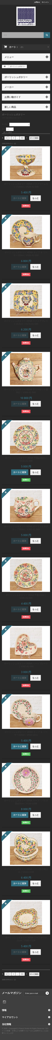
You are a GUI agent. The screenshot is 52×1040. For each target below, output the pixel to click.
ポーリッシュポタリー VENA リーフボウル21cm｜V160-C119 (26, 939)
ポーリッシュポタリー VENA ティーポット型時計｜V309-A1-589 (26, 391)
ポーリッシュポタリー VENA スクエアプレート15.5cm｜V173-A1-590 (26, 322)
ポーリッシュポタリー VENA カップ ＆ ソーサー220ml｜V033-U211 (26, 733)
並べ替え (5, 124)
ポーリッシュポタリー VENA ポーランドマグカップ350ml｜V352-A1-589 (26, 528)
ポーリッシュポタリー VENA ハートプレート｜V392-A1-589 (26, 665)
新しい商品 (10, 106)
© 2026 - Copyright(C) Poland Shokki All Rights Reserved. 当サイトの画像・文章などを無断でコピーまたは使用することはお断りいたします (25, 1030)
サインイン (45, 2)
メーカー (9, 87)
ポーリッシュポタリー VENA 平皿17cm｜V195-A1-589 (26, 596)
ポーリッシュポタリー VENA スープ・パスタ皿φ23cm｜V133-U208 (26, 802)
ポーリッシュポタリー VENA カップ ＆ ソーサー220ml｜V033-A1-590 (26, 254)
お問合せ (37, 2)
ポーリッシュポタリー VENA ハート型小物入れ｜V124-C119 (26, 870)
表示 (3, 129)
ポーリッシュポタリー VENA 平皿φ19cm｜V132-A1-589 (26, 459)
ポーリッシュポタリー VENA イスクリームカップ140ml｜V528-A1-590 (26, 185)
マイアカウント (10, 1017)
